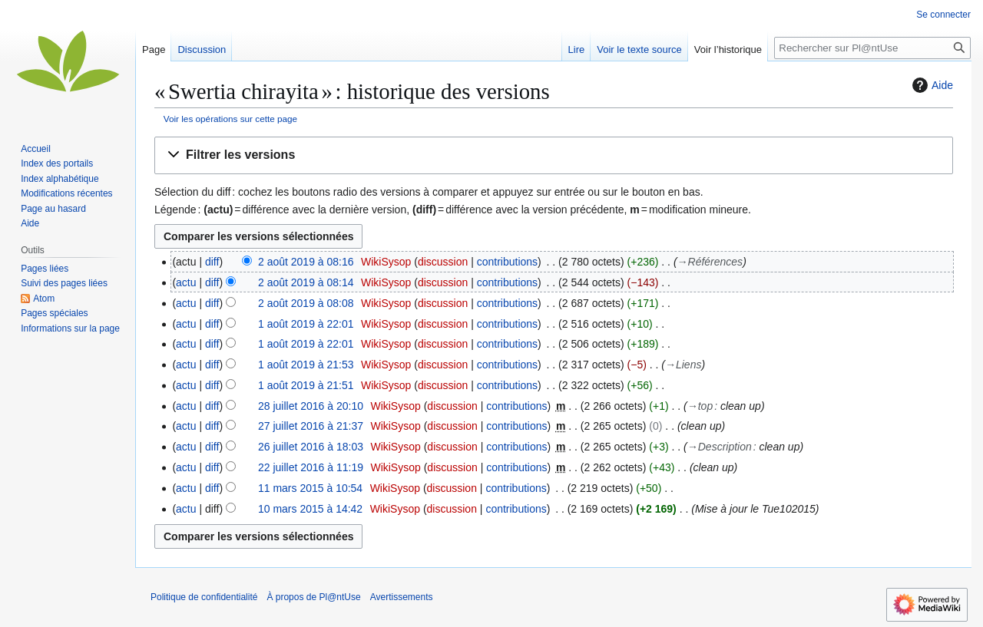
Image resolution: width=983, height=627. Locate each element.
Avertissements (401, 597)
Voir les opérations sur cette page (230, 119)
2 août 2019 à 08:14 (306, 282)
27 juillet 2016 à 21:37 (310, 426)
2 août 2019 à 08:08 (306, 303)
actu (186, 282)
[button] (553, 155)
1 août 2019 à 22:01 (306, 324)
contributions (507, 262)
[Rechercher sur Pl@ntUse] (872, 48)
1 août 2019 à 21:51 (306, 385)
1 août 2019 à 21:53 (306, 364)
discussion (443, 262)
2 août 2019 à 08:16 (306, 262)
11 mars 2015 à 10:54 (310, 488)
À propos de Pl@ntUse (313, 597)
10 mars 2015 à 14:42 (310, 509)
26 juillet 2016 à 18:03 (310, 447)
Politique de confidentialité (204, 597)
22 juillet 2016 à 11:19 (310, 467)
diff (212, 262)
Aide (931, 85)
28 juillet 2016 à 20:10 (310, 406)
